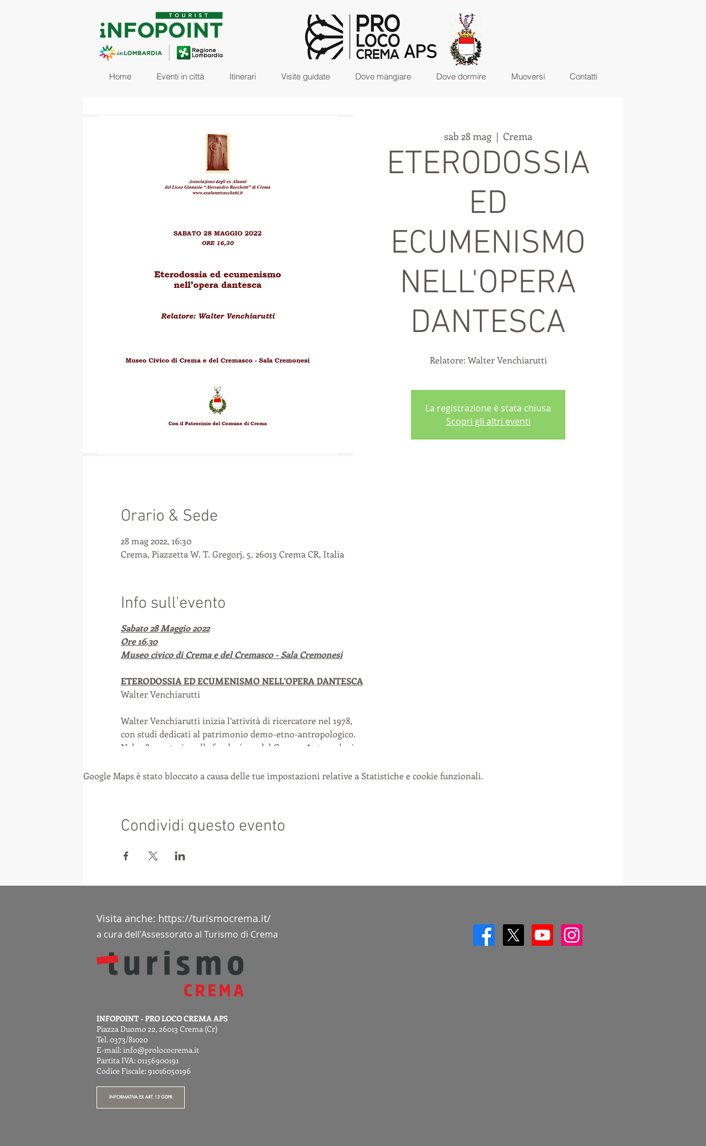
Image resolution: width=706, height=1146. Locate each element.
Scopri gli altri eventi (488, 421)
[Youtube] (542, 935)
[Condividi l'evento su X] (153, 856)
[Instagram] (571, 935)
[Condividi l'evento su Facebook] (126, 856)
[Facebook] (484, 935)
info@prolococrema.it (161, 1050)
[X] (513, 935)
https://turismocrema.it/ (214, 918)
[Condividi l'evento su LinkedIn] (180, 856)
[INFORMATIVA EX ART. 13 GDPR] (141, 1097)
